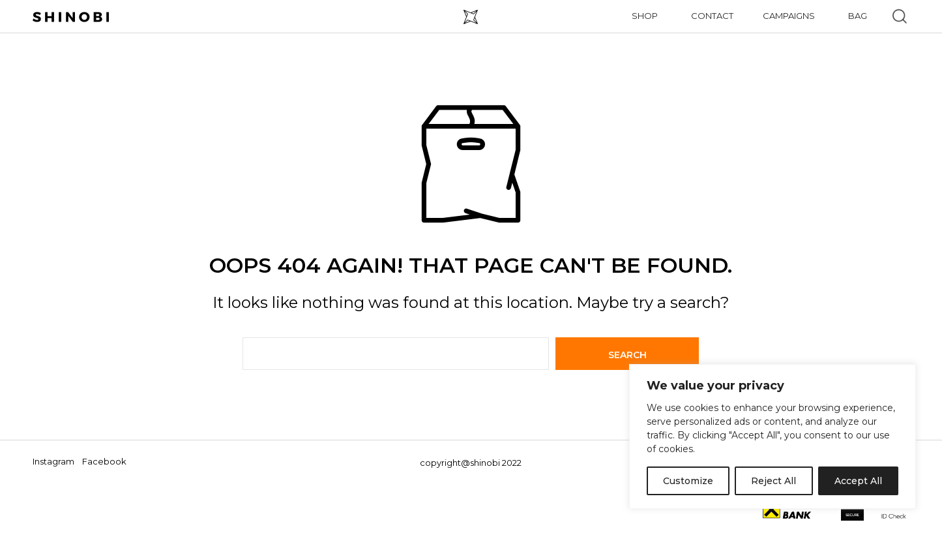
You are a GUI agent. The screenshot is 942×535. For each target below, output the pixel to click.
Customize (688, 481)
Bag (857, 15)
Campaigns (789, 15)
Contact (712, 15)
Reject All (773, 481)
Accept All (858, 481)
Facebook (104, 461)
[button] (899, 16)
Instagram (53, 461)
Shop (645, 15)
